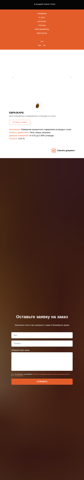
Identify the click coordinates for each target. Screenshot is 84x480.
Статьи (42, 25)
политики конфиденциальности (43, 374)
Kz (44, 45)
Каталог (42, 21)
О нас (42, 17)
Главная (42, 13)
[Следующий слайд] (71, 77)
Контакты (42, 33)
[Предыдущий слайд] (13, 77)
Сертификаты (42, 29)
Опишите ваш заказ (20, 350)
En (39, 45)
